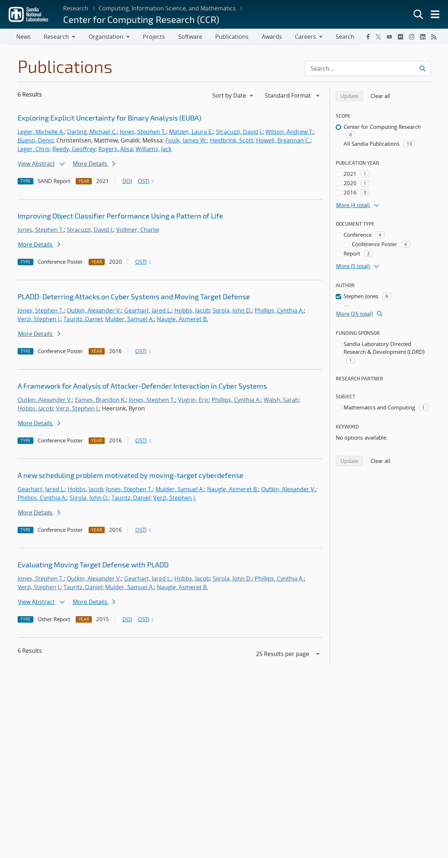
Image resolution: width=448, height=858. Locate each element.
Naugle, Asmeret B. (182, 320)
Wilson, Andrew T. (289, 132)
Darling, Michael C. (92, 132)
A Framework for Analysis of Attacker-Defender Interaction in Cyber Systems (142, 386)
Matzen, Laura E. (191, 132)
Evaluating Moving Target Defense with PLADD (93, 565)
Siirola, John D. (232, 311)
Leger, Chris (33, 150)
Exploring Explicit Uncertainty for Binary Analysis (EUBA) (109, 118)
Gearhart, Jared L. (147, 311)
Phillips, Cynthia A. (279, 311)
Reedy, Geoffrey (73, 150)
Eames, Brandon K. (100, 400)
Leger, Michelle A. (41, 132)
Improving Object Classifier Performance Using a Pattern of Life (120, 216)
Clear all (383, 96)
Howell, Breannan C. (283, 141)
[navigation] (233, 96)
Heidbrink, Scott (231, 141)
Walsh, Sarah (281, 400)
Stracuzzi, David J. (239, 132)
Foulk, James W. (186, 141)
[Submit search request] (422, 69)
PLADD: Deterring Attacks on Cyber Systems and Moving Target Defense (134, 297)
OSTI (146, 181)
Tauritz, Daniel (82, 320)
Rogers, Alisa (115, 150)
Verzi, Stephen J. (39, 320)
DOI (127, 181)
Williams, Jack (153, 150)
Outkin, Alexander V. (94, 311)
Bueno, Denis (35, 141)
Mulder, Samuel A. (129, 320)
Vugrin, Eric (193, 400)
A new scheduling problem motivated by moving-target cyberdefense (131, 476)
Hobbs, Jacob (192, 311)
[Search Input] (368, 69)
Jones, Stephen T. (143, 132)
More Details (94, 164)
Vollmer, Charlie (137, 230)
